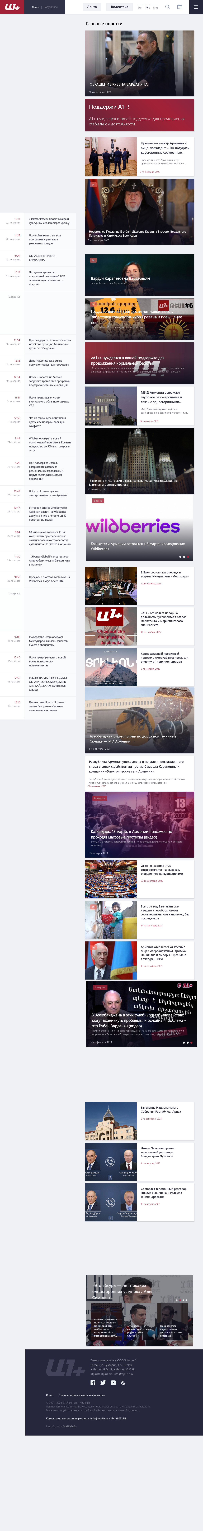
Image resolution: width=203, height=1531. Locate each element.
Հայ (140, 7)
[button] (179, 587)
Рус (148, 7)
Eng (155, 7)
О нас (100, 1490)
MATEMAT (120, 1522)
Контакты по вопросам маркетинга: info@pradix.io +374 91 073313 (140, 1514)
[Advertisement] (50, 113)
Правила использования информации (136, 1490)
